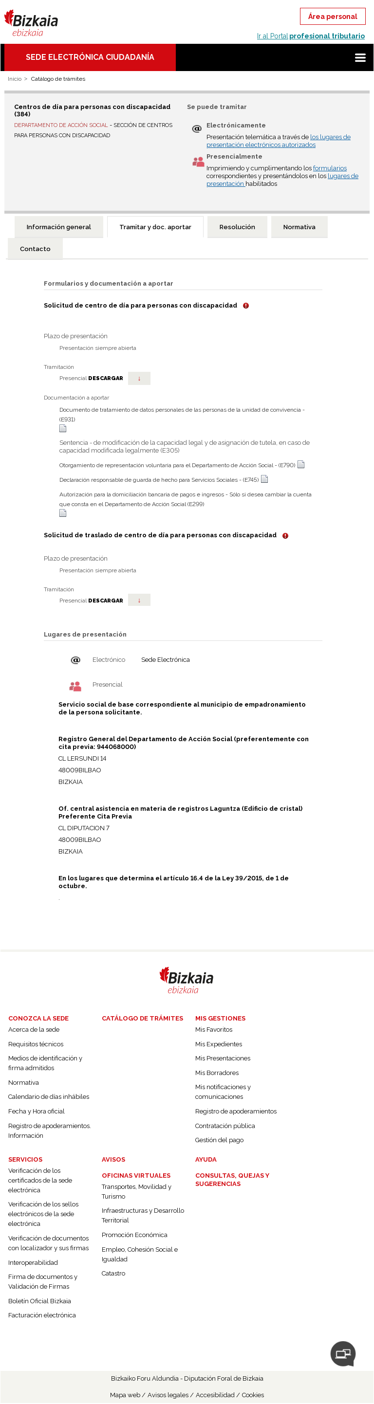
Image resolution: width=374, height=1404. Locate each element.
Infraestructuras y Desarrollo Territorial (143, 1215)
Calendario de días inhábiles (48, 1096)
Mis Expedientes (218, 1044)
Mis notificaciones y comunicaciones (223, 1091)
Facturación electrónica (42, 1315)
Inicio (14, 78)
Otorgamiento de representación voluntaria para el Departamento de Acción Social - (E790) (177, 465)
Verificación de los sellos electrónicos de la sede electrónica (43, 1214)
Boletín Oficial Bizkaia (39, 1301)
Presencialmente (234, 156)
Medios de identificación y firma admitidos (45, 1063)
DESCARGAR (119, 378)
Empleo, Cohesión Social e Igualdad (140, 1254)
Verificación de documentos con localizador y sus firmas (48, 1243)
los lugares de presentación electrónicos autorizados (278, 140)
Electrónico (109, 659)
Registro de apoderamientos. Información (49, 1130)
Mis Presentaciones (222, 1058)
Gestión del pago (219, 1140)
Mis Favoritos (213, 1029)
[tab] (59, 227)
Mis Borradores (217, 1072)
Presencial (108, 684)
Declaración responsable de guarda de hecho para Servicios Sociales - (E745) (159, 479)
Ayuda (206, 1159)
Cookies (253, 1395)
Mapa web (125, 1395)
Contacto (35, 249)
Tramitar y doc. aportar (155, 227)
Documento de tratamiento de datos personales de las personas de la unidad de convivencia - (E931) (182, 414)
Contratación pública (225, 1126)
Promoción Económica (135, 1235)
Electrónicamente (236, 125)
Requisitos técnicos (35, 1044)
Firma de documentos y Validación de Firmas (42, 1281)
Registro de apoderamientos (236, 1111)
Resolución (237, 227)
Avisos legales (168, 1395)
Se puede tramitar (217, 106)
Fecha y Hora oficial (36, 1111)
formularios (330, 168)
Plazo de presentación (76, 336)
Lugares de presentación (85, 634)
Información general (59, 227)
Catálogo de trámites (142, 1018)
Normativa (299, 227)
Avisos (113, 1159)
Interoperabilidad (33, 1262)
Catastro (113, 1273)
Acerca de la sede (33, 1029)
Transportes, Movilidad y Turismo (136, 1191)
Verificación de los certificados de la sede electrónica (40, 1180)
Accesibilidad (215, 1395)
